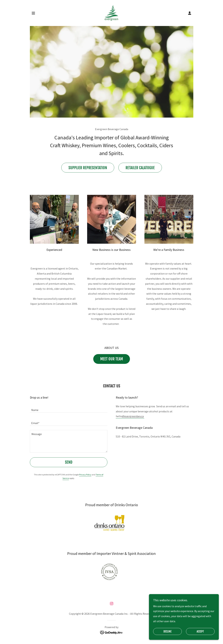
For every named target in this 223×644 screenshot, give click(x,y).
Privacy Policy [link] (85, 474)
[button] (33, 13)
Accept (200, 631)
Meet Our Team (111, 359)
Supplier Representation (87, 167)
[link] (111, 12)
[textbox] (68, 408)
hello (130, 416)
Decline (167, 631)
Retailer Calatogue (140, 167)
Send (68, 462)
